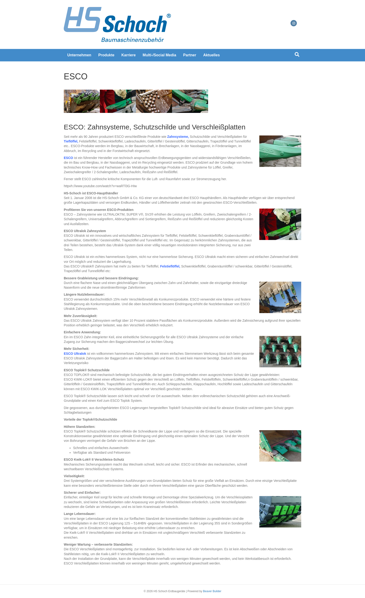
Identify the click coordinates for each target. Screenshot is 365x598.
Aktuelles (211, 55)
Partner (189, 55)
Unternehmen (79, 55)
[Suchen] (297, 54)
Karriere (128, 55)
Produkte (106, 55)
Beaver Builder (212, 591)
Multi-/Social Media (159, 55)
